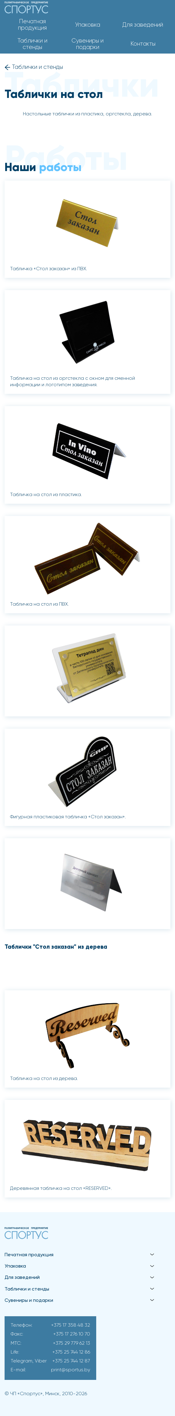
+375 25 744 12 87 (71, 1361)
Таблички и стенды (32, 44)
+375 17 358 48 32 (70, 1325)
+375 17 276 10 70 (71, 1334)
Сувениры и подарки (87, 44)
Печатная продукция (32, 25)
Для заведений (142, 25)
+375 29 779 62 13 (71, 1343)
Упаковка (87, 25)
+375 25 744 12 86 (71, 1352)
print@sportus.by (70, 1370)
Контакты (142, 44)
